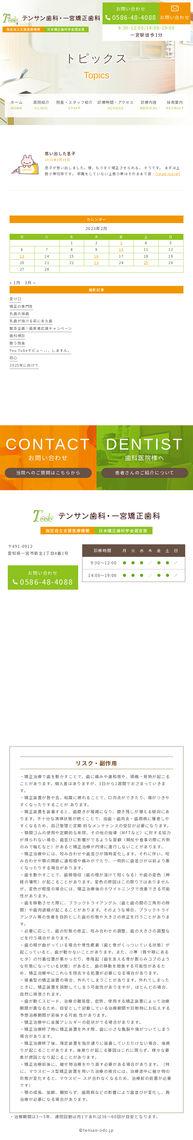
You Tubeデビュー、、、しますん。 (40, 350)
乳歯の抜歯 (19, 313)
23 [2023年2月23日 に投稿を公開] (96, 262)
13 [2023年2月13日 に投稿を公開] (22, 256)
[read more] (168, 173)
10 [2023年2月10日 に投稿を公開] (121, 249)
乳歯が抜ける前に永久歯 (31, 320)
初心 (13, 357)
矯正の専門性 (21, 306)
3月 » (30, 282)
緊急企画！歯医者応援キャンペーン (41, 328)
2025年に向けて (24, 365)
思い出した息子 (60, 153)
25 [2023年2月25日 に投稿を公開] (146, 262)
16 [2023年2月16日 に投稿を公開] (96, 256)
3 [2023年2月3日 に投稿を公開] (121, 242)
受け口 (15, 298)
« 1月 (15, 282)
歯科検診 (17, 335)
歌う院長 (17, 343)
